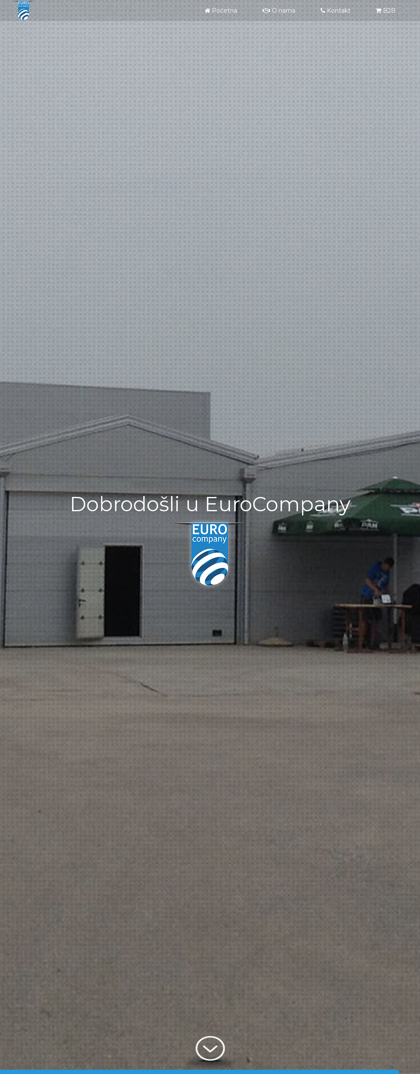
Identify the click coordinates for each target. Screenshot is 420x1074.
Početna (221, 10)
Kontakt (335, 10)
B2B (386, 10)
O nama (278, 10)
